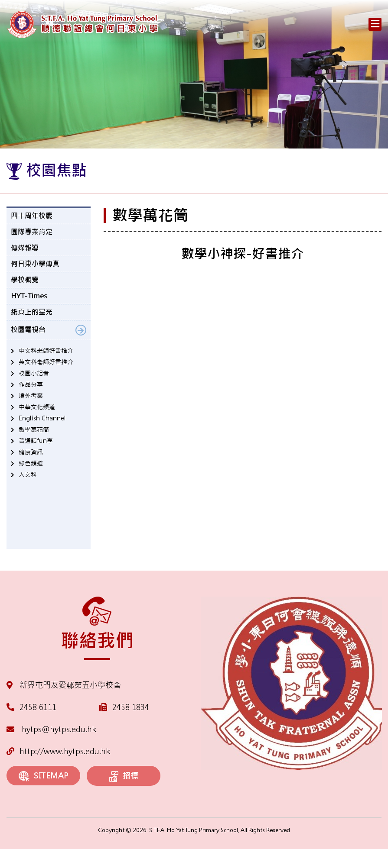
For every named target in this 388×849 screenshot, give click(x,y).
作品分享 (31, 384)
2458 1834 (130, 707)
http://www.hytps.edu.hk (58, 751)
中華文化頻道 (37, 407)
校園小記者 (34, 373)
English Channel (42, 418)
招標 (123, 776)
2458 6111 (38, 707)
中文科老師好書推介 (46, 351)
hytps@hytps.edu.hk (51, 729)
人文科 (28, 474)
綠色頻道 (31, 463)
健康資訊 (31, 452)
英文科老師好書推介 (46, 362)
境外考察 (31, 396)
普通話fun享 (36, 441)
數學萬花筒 (34, 429)
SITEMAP (43, 776)
